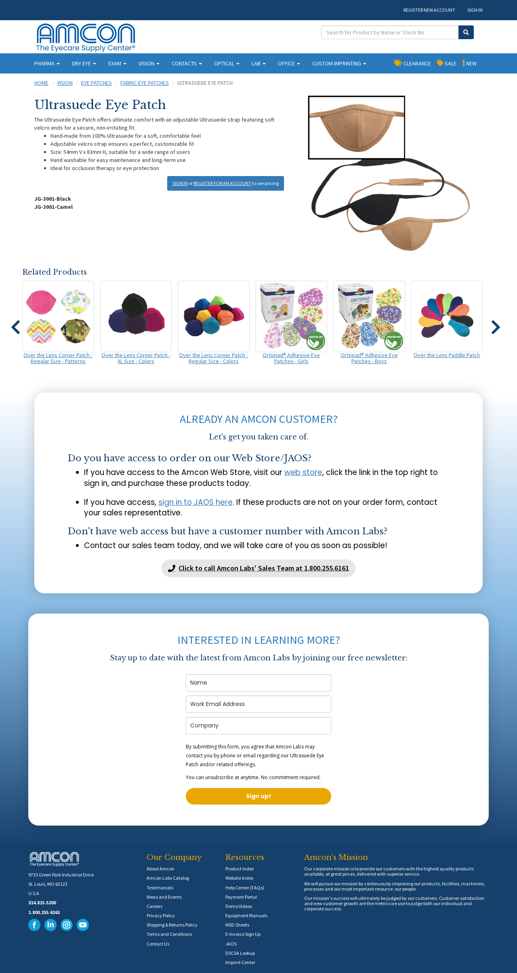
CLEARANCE (412, 63)
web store (303, 472)
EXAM (117, 63)
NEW (469, 63)
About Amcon (160, 869)
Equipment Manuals (246, 915)
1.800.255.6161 (44, 912)
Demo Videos (238, 906)
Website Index (239, 878)
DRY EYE (84, 63)
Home (41, 82)
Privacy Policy (161, 915)
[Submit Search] (466, 32)
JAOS (231, 944)
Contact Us (158, 944)
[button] (15, 323)
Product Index (239, 869)
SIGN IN (475, 10)
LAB (259, 63)
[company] (258, 725)
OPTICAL (227, 63)
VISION (149, 63)
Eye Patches (96, 82)
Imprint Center (240, 962)
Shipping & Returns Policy (172, 925)
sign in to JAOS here (195, 502)
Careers (154, 906)
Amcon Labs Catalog (168, 878)
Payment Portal (241, 897)
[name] (258, 682)
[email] (258, 704)
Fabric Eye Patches (144, 82)
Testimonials (160, 888)
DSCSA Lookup (240, 953)
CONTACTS (187, 63)
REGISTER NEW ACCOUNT (429, 10)
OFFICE (289, 63)
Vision (65, 82)
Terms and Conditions (169, 934)
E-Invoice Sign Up (243, 934)
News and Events (164, 897)
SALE (446, 63)
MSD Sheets (237, 925)
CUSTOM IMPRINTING (339, 63)
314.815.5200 (42, 902)
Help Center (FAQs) (244, 888)
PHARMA (47, 63)
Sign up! (258, 796)
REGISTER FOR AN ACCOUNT (222, 183)
